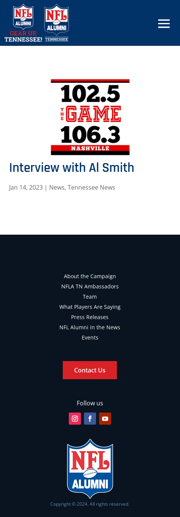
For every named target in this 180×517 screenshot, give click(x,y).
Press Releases (90, 317)
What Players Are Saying (90, 306)
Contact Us (90, 370)
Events (90, 337)
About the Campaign (90, 276)
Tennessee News (91, 187)
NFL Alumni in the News (89, 327)
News (57, 187)
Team (90, 296)
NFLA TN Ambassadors (90, 286)
